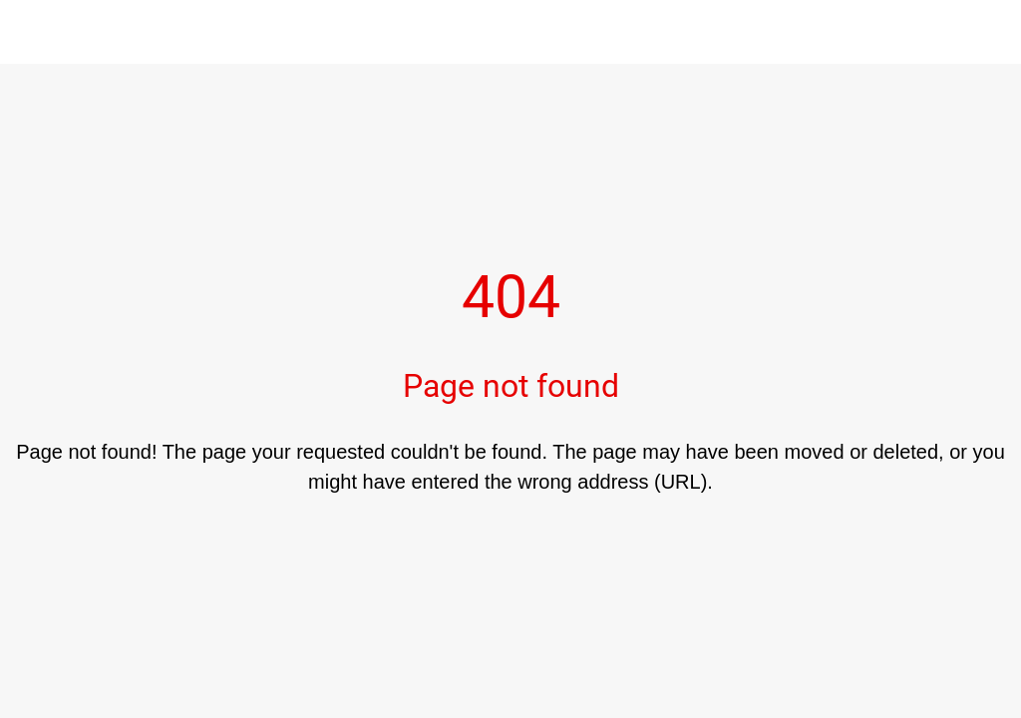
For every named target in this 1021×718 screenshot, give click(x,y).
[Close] (32, 32)
